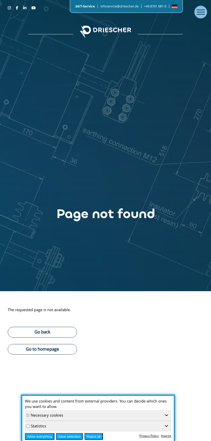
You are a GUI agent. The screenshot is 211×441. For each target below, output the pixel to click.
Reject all (94, 436)
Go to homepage (42, 349)
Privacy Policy (149, 436)
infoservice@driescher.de (119, 6)
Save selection (69, 436)
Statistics (36, 425)
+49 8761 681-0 (155, 6)
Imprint (166, 436)
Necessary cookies (44, 415)
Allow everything (39, 436)
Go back (42, 332)
